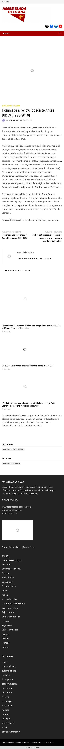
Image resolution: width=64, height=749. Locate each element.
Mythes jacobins (9, 599)
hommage (16, 106)
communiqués (7, 106)
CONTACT (6, 621)
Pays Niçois (7, 625)
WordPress (44, 742)
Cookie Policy (29, 547)
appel (4, 662)
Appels (5, 594)
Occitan (5, 638)
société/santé (8, 723)
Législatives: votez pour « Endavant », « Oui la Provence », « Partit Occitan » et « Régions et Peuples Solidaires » (28, 404)
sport (4, 727)
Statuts (5, 573)
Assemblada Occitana (15, 120)
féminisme (7, 692)
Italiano (5, 647)
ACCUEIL (6, 556)
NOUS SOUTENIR (10, 608)
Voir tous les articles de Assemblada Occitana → (34, 258)
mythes (5, 709)
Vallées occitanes (10, 629)
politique (6, 718)
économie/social (9, 683)
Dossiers (6, 590)
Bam (51, 742)
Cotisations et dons (11, 616)
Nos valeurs (7, 564)
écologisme (7, 679)
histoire (5, 696)
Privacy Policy (15, 547)
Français (5, 634)
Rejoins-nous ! (8, 612)
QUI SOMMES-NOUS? (12, 560)
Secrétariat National (11, 568)
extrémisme (7, 688)
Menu (6, 33)
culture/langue (9, 670)
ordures (5, 714)
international (8, 705)
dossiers (6, 675)
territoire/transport (11, 731)
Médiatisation (8, 577)
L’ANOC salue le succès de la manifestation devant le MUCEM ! (27, 365)
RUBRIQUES (7, 582)
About (5, 547)
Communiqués (9, 586)
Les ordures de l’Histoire (13, 603)
